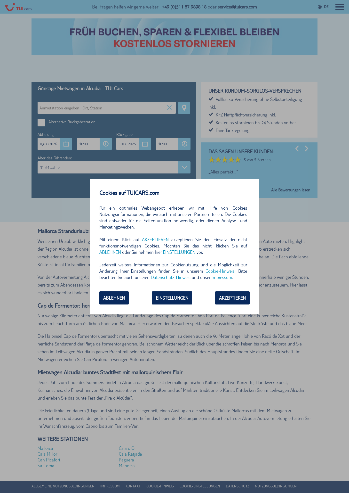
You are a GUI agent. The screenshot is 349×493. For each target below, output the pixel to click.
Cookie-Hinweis (220, 271)
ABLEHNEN (110, 252)
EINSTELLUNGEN (179, 252)
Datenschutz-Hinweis (170, 277)
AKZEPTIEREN (155, 239)
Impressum (222, 277)
